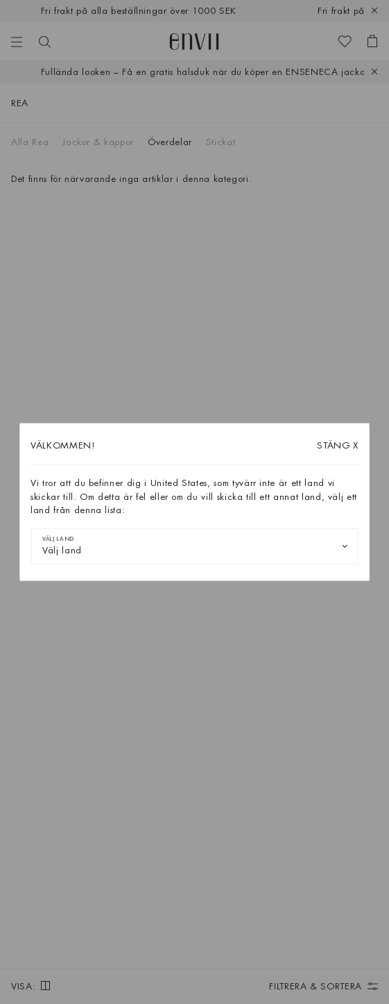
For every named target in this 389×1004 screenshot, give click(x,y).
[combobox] (194, 546)
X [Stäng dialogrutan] (337, 445)
